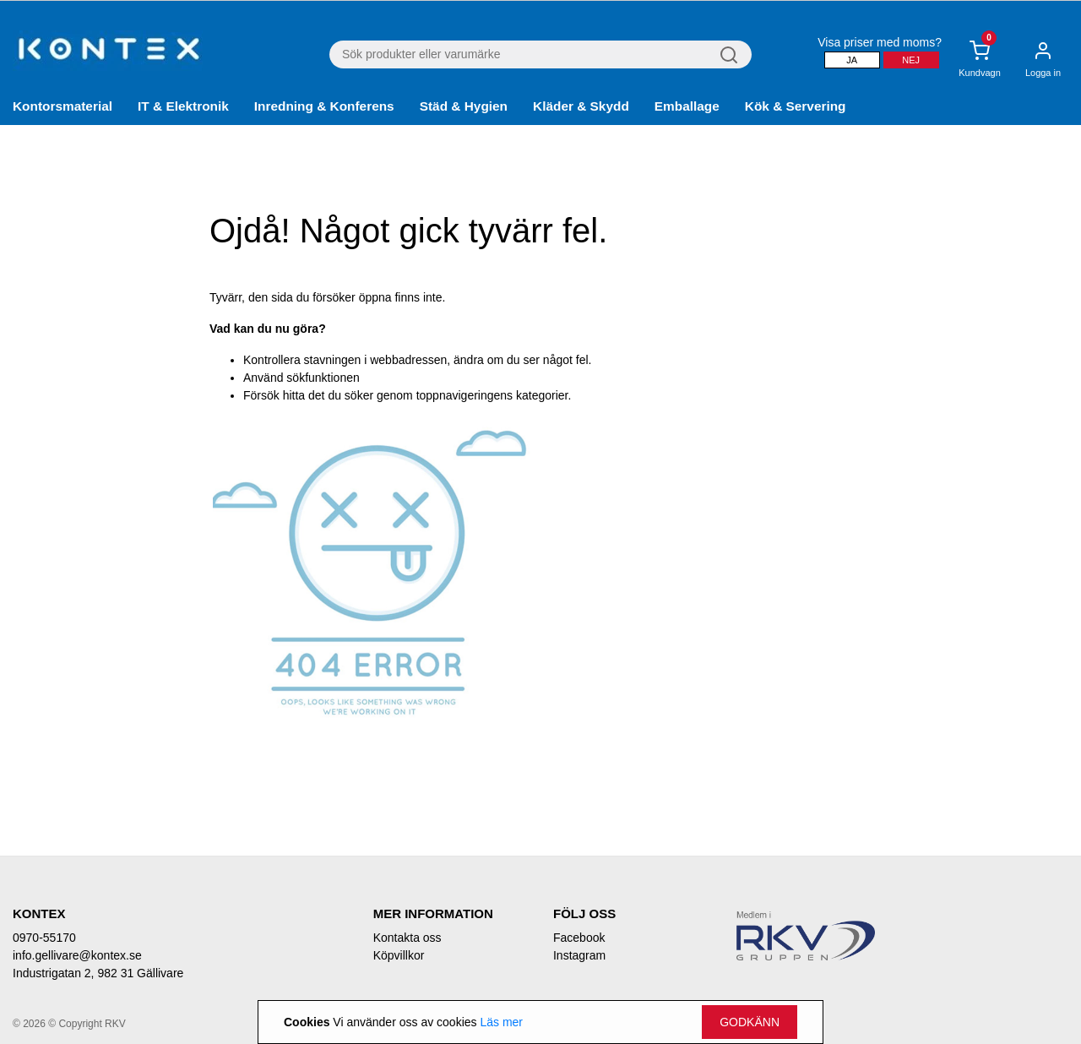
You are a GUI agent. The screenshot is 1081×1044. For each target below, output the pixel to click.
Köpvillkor (399, 955)
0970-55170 (44, 937)
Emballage (687, 106)
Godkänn (750, 1022)
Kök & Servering (795, 106)
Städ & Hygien (464, 106)
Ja (851, 60)
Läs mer (501, 1022)
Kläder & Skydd (581, 106)
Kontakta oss (407, 937)
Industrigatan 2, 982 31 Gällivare (98, 973)
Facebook (579, 937)
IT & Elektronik (183, 106)
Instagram (579, 955)
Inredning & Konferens (324, 106)
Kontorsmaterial (62, 106)
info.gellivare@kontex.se (77, 955)
